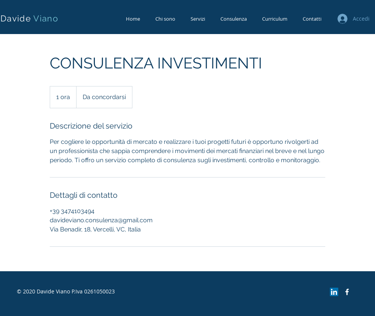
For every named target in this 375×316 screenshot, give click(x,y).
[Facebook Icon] (347, 292)
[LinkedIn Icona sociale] (334, 292)
